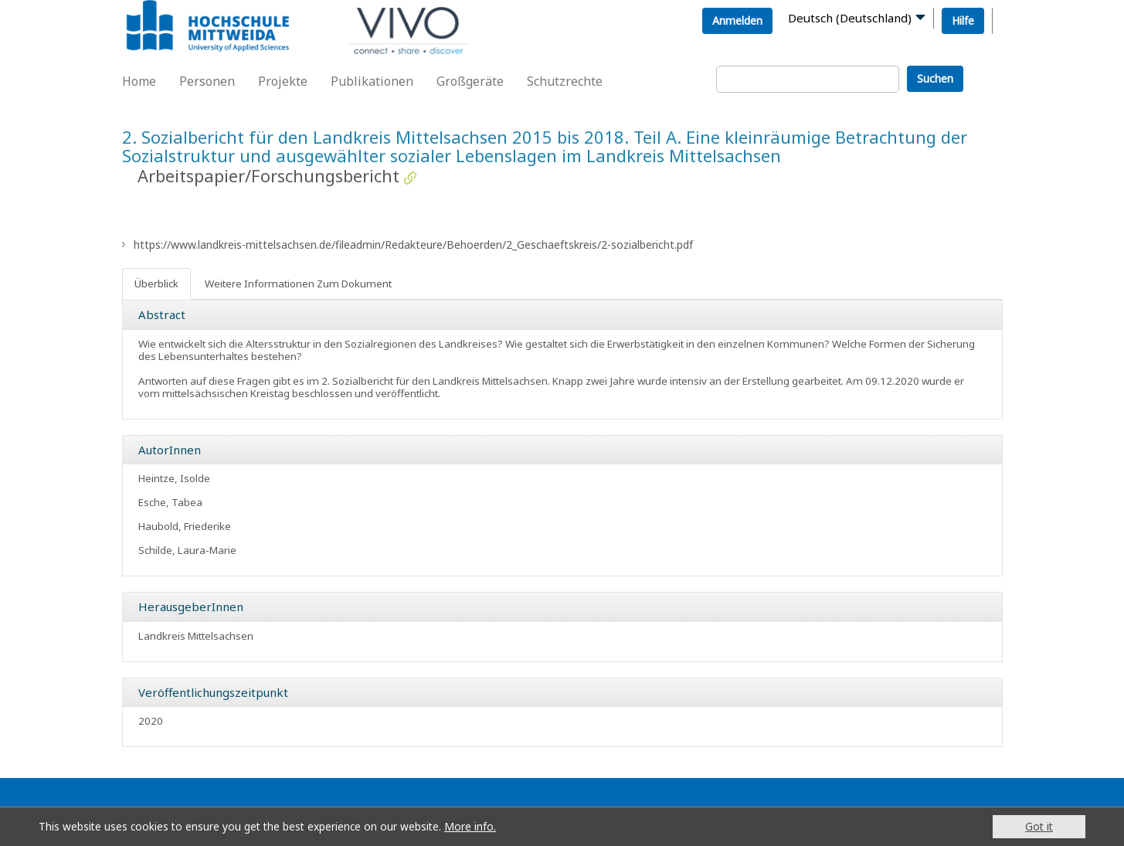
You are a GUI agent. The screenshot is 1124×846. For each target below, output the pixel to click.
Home (139, 81)
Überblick (156, 283)
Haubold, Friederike (184, 526)
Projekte (282, 81)
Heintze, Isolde (174, 478)
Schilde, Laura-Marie (187, 550)
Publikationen (372, 81)
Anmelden (737, 20)
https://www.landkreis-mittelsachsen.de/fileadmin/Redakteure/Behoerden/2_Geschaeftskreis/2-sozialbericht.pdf (413, 244)
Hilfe (963, 20)
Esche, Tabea (170, 502)
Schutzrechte (565, 81)
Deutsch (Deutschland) (850, 17)
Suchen (935, 78)
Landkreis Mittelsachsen (195, 636)
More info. (470, 826)
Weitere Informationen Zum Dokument (298, 283)
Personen (207, 81)
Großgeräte (470, 81)
